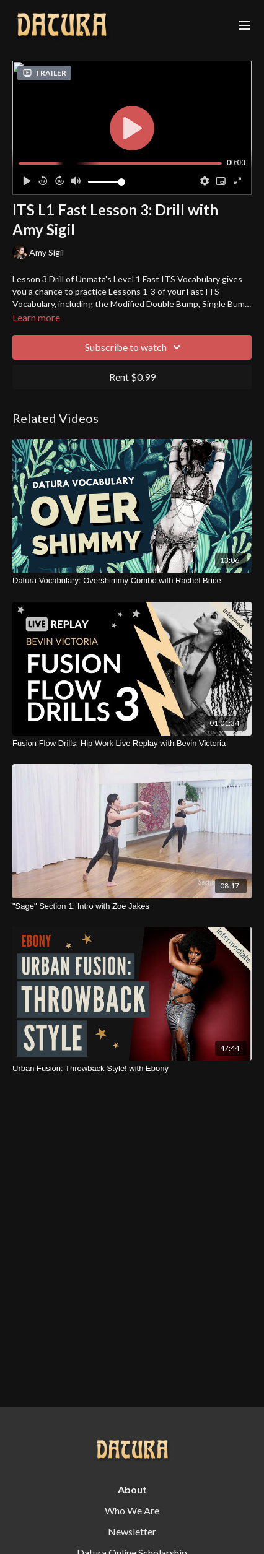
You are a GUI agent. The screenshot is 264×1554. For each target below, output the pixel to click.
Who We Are (132, 1510)
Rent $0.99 (132, 377)
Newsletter (132, 1531)
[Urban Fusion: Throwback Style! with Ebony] (132, 1068)
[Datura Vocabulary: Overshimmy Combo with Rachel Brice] (132, 581)
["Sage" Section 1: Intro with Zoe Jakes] (132, 906)
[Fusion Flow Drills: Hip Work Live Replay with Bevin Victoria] (132, 743)
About (132, 1489)
